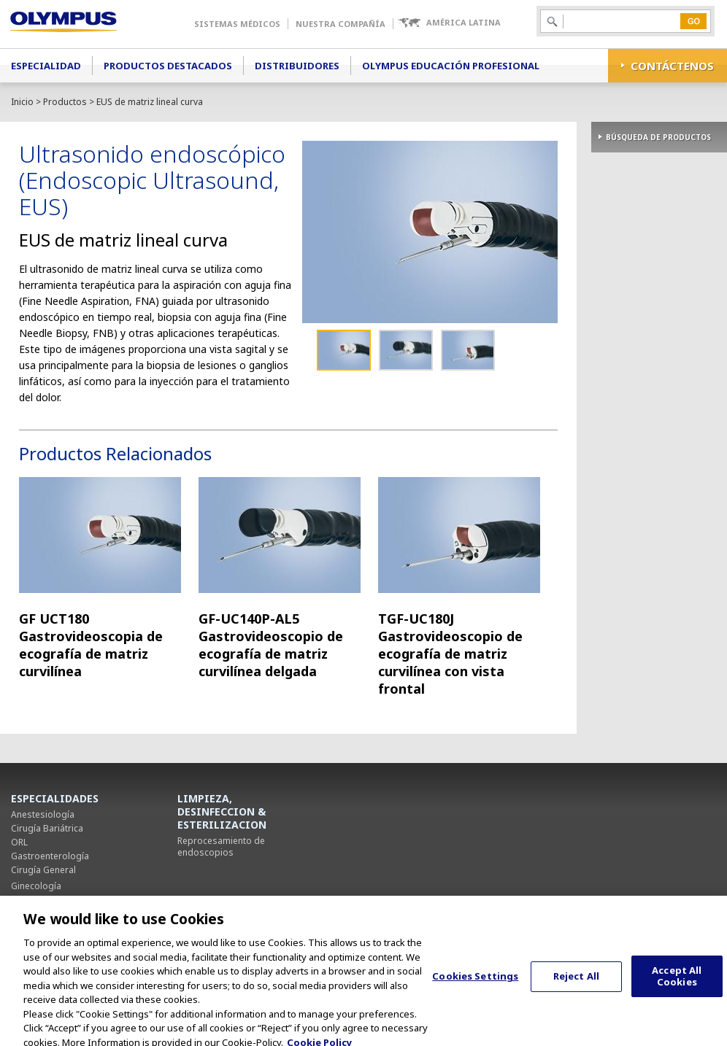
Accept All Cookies (676, 985)
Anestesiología (42, 814)
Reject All (576, 984)
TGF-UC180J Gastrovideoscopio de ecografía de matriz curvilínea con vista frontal (450, 653)
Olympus (84, 24)
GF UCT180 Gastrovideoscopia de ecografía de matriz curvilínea (91, 645)
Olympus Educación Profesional (450, 65)
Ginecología (36, 886)
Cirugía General (43, 870)
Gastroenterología (50, 856)
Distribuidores (297, 65)
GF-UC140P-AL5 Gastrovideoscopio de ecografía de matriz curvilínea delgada (271, 645)
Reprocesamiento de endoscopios (221, 846)
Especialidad (46, 65)
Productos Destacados (168, 65)
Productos (65, 102)
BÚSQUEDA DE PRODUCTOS (658, 137)
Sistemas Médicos (237, 23)
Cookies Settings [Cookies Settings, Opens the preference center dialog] (475, 984)
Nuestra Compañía (340, 23)
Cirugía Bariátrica (47, 828)
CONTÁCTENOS (672, 65)
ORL (19, 842)
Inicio (22, 102)
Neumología (37, 900)
